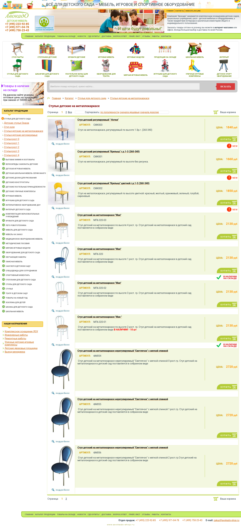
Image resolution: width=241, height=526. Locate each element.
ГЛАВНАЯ (29, 36)
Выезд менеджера (15, 351)
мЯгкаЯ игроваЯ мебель (136, 75)
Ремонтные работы (15, 338)
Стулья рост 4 (11, 155)
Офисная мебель (14, 262)
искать (226, 86)
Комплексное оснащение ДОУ (21, 331)
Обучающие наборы (16, 257)
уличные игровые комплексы (195, 75)
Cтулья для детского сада (17, 119)
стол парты (17, 57)
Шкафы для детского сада (19, 307)
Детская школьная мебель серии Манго (26, 173)
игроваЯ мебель (106, 57)
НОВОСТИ (81, 36)
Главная (56, 98)
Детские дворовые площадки (21, 348)
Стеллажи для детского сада (21, 280)
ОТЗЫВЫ (146, 36)
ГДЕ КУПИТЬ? (94, 36)
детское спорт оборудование (224, 75)
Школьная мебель (15, 311)
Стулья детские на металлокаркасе (23, 131)
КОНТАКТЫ (166, 36)
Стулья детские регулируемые (20, 135)
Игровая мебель (14, 196)
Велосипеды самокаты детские (22, 164)
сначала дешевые (129, 112)
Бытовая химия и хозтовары (20, 160)
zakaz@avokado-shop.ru (226, 520)
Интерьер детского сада (18, 209)
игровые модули (135, 57)
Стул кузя (9, 127)
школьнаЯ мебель (195, 57)
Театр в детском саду (17, 293)
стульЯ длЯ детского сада (17, 75)
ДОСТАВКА (106, 36)
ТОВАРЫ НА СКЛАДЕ (66, 36)
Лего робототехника (16, 225)
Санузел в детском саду (18, 266)
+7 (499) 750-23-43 (17, 30)
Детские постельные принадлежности (25, 187)
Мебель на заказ (14, 234)
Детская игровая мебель (18, 169)
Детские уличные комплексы (21, 191)
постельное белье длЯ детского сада (76, 75)
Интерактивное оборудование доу (23, 205)
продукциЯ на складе (165, 57)
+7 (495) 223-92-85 (17, 24)
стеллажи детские (47, 57)
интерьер (224, 57)
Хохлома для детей (15, 302)
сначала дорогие (149, 112)
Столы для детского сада (19, 284)
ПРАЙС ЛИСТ (134, 36)
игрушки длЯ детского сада (165, 75)
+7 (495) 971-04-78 (17, 27)
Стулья (9, 289)
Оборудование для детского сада (23, 252)
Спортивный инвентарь (18, 275)
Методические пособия (18, 243)
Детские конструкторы (17, 182)
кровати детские (76, 57)
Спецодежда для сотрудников (21, 271)
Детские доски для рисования (21, 178)
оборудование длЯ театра (106, 75)
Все (70, 112)
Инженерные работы (16, 335)
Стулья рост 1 (11, 143)
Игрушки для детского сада (20, 200)
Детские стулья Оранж (16, 123)
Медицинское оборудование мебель (24, 239)
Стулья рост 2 (11, 147)
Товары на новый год (17, 298)
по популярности (109, 112)
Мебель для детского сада (19, 230)
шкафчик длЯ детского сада (47, 75)
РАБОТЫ (155, 36)
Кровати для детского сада (20, 221)
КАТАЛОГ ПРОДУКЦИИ (45, 36)
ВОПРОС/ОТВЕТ (120, 36)
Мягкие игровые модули (18, 248)
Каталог (69, 98)
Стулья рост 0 (11, 139)
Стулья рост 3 (11, 151)
